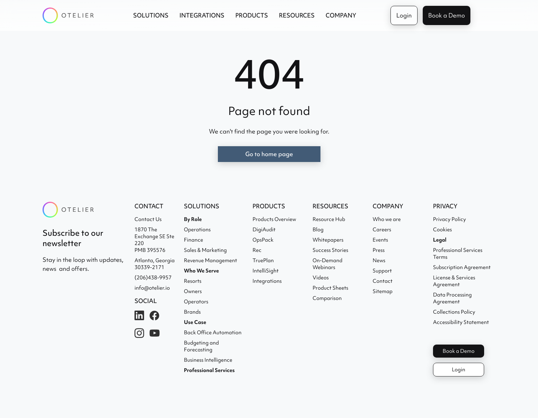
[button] (151, 15)
